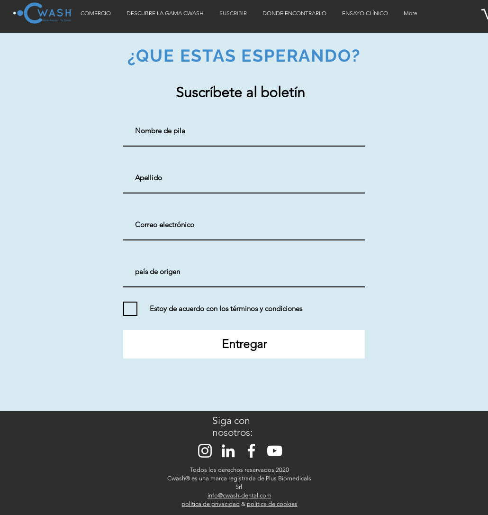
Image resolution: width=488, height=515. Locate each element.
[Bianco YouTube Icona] (274, 450)
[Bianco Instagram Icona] (205, 450)
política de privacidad (210, 503)
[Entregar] (244, 344)
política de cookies (272, 503)
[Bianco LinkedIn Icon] (228, 450)
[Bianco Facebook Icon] (251, 450)
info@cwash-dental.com (239, 495)
